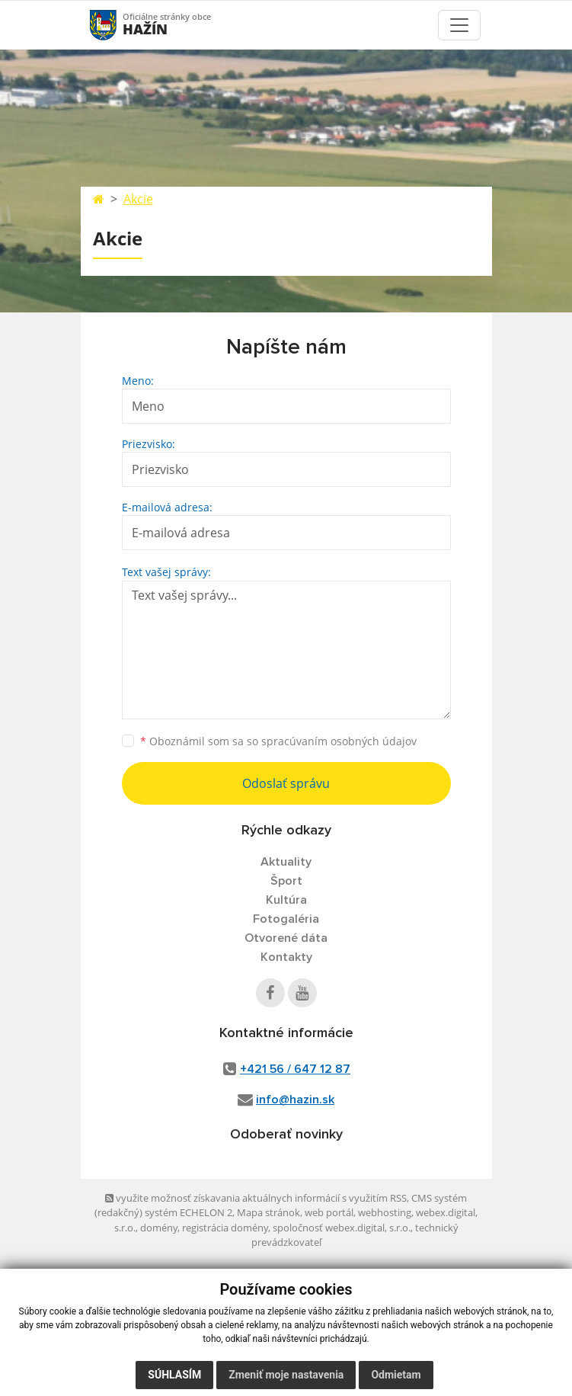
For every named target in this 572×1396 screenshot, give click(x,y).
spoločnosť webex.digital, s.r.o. (342, 1227)
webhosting (384, 1212)
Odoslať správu (286, 783)
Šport (286, 881)
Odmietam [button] (395, 1375)
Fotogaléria (286, 919)
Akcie (138, 199)
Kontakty (286, 957)
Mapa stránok (268, 1212)
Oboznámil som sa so (278, 741)
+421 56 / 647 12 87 (295, 1069)
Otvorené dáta (286, 938)
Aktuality (286, 862)
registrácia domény (225, 1227)
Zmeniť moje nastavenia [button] (286, 1375)
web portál (329, 1212)
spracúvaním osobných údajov (339, 741)
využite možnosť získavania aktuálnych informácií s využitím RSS (256, 1198)
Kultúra (286, 900)
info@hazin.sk (295, 1099)
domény (158, 1227)
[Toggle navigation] (459, 25)
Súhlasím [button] (174, 1375)
